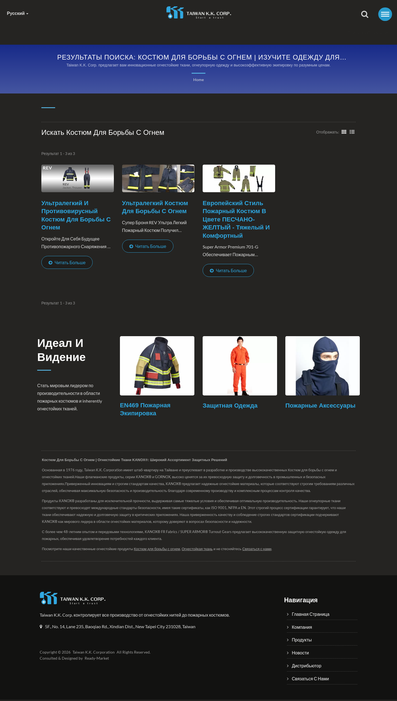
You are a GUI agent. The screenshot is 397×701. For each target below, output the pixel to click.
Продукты (174, 33)
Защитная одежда (231, 406)
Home (198, 80)
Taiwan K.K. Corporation (93, 653)
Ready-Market (97, 659)
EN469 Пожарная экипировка (146, 410)
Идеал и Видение (64, 352)
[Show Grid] (343, 132)
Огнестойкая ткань (199, 550)
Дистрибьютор (258, 33)
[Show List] (352, 132)
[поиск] (364, 14)
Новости (214, 33)
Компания (131, 33)
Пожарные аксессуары (321, 406)
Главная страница (82, 33)
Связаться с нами (313, 33)
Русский (18, 13)
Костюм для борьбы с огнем (158, 550)
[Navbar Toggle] (385, 14)
